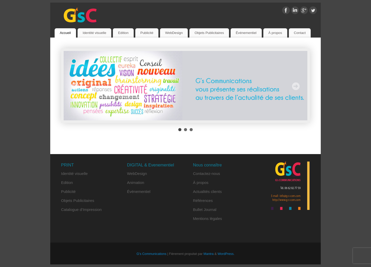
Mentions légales (207, 218)
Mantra (209, 254)
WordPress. (225, 254)
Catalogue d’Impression (81, 209)
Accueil (65, 33)
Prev (75, 86)
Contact (300, 33)
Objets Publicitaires (209, 33)
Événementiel (246, 33)
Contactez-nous (206, 173)
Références (203, 200)
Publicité (146, 33)
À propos (275, 33)
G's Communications (151, 254)
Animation (135, 182)
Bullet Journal (204, 209)
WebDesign (174, 33)
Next (296, 86)
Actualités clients (207, 191)
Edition (123, 33)
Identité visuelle (94, 33)
